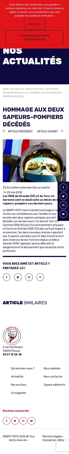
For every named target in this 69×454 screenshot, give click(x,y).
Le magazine (18, 393)
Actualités (17, 89)
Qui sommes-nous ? (23, 368)
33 (26, 93)
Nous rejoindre (52, 368)
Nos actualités (34, 89)
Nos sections (18, 384)
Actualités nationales (19, 187)
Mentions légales (52, 436)
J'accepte (34, 24)
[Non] (64, 24)
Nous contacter (53, 376)
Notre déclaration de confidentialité (34, 37)
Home (6, 89)
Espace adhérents (54, 384)
